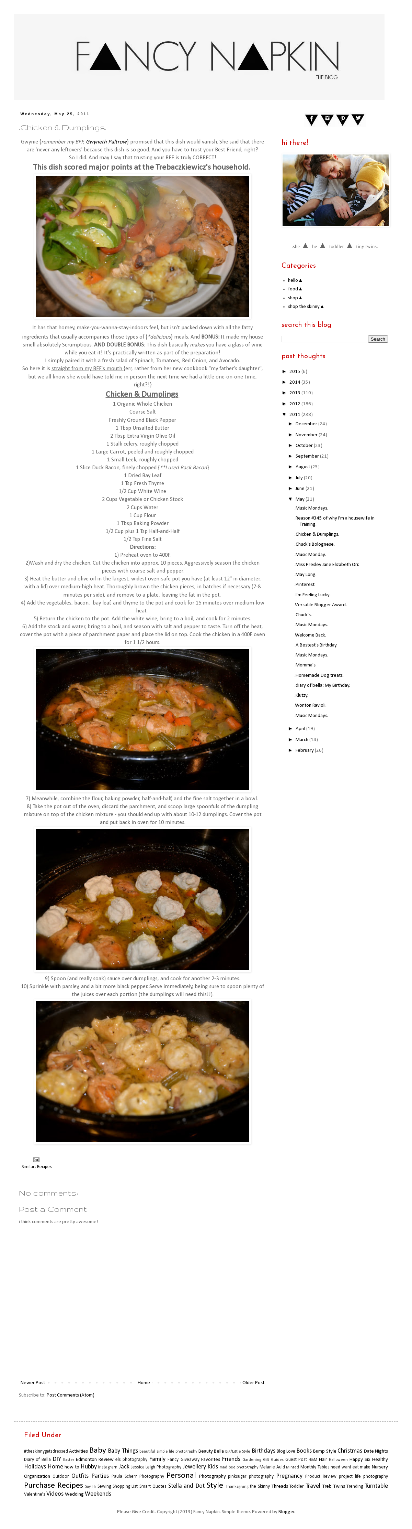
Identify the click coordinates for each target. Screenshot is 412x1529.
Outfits (80, 1476)
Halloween (338, 1460)
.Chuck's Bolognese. (315, 544)
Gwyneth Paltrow (106, 142)
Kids (212, 1467)
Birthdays (263, 1451)
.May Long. (306, 574)
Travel (313, 1486)
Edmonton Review (95, 1459)
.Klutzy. (301, 695)
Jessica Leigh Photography (156, 1467)
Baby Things (123, 1451)
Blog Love (286, 1451)
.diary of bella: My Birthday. (322, 685)
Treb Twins (333, 1486)
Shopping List (125, 1486)
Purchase (39, 1486)
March (302, 739)
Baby (97, 1450)
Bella (219, 1451)
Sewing (104, 1486)
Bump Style (324, 1451)
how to (72, 1467)
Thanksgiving (237, 1487)
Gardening (251, 1460)
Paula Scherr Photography (138, 1476)
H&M (313, 1460)
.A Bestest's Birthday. (316, 645)
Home (144, 1383)
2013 (295, 393)
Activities (78, 1451)
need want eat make (350, 1467)
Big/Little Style (237, 1452)
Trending (354, 1486)
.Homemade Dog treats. (319, 675)
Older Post (253, 1383)
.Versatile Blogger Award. (321, 605)
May (301, 499)
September (308, 456)
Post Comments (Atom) (70, 1395)
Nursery (380, 1467)
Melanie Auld (272, 1467)
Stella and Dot (186, 1486)
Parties (100, 1476)
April (301, 728)
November (307, 435)
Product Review (320, 1476)
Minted (292, 1467)
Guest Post (296, 1459)
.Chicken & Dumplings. (317, 534)
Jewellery (194, 1467)
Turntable (376, 1486)
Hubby (89, 1467)
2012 (295, 404)
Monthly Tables (315, 1467)
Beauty (205, 1451)
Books (304, 1451)
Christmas (349, 1451)
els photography (131, 1459)
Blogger (286, 1512)
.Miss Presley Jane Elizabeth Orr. (327, 564)
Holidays (35, 1467)
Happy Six (360, 1459)
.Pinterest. (305, 584)
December (307, 424)
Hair (323, 1459)
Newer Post (33, 1383)
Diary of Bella (37, 1459)
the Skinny (260, 1486)
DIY (57, 1459)
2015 (295, 371)
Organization (37, 1476)
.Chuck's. (303, 615)
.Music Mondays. (311, 508)
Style (215, 1486)
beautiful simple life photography (168, 1452)
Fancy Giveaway (183, 1459)
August (303, 467)
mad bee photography (239, 1467)
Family (157, 1459)
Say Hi (90, 1487)
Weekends (98, 1494)
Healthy (380, 1459)
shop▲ (295, 298)
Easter (68, 1460)
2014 (295, 382)
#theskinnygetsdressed (46, 1451)
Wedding (74, 1494)
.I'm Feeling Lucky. (313, 595)
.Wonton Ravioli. (311, 705)
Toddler (296, 1486)
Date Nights (376, 1451)
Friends (231, 1459)
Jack (124, 1467)
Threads (280, 1486)
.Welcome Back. (310, 635)
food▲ (295, 289)
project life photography (363, 1476)
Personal (181, 1476)
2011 (295, 414)
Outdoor (61, 1476)
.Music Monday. (310, 554)
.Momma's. (306, 665)
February (305, 750)
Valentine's (34, 1494)
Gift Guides (273, 1460)
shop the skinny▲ (306, 306)
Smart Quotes (153, 1486)
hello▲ (295, 280)
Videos (55, 1494)
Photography (212, 1476)
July (300, 478)
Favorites (210, 1459)
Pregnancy (289, 1476)
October (305, 445)
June (301, 488)
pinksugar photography (251, 1476)
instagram (107, 1467)
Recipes (44, 1167)
